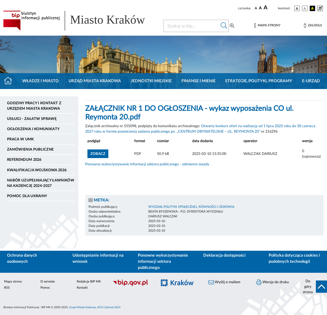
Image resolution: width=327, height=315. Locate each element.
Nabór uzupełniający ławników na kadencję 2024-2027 (40, 183)
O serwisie (47, 281)
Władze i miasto (40, 81)
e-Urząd (311, 81)
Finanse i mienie (198, 81)
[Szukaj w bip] (224, 26)
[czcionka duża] (270, 8)
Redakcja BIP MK (89, 281)
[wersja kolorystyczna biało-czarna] (304, 8)
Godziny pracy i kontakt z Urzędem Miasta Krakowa (34, 105)
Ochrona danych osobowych (22, 258)
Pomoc (45, 287)
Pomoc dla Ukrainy (27, 196)
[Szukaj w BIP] (192, 26)
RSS (7, 287)
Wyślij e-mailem (224, 282)
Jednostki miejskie (151, 81)
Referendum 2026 (24, 159)
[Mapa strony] (267, 25)
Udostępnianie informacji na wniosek (98, 258)
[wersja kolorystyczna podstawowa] (297, 8)
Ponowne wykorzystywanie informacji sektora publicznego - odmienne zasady (147, 164)
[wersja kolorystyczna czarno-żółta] (312, 8)
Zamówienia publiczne (30, 149)
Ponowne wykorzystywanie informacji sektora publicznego (163, 261)
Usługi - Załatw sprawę (32, 119)
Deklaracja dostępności (224, 255)
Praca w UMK (20, 139)
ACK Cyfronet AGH (108, 307)
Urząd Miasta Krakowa (95, 81)
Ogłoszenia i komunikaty (33, 129)
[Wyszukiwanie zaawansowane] (232, 26)
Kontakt (82, 287)
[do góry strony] (313, 286)
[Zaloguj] (313, 25)
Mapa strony (13, 281)
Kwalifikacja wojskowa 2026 (37, 170)
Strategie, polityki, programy (258, 81)
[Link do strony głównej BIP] (80, 21)
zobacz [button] (99, 153)
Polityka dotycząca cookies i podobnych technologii (294, 258)
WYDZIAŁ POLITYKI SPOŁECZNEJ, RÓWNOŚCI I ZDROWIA (191, 206)
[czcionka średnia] (260, 8)
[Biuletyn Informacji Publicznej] (132, 285)
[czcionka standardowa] (256, 8)
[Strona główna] (9, 81)
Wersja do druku (272, 282)
